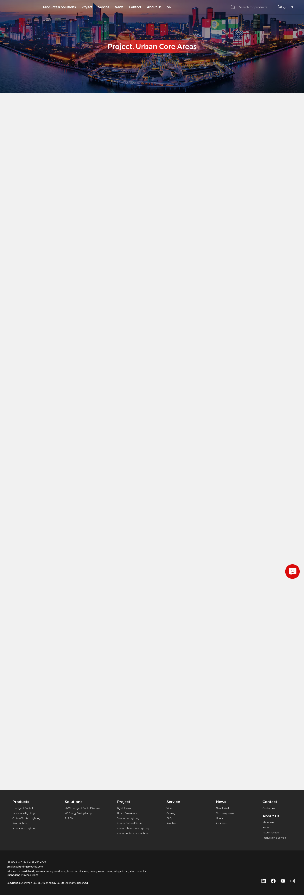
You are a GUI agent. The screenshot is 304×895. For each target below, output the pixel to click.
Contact (135, 7)
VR (169, 7)
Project (86, 7)
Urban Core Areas (166, 46)
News (119, 7)
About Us (154, 7)
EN (290, 7)
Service (103, 7)
